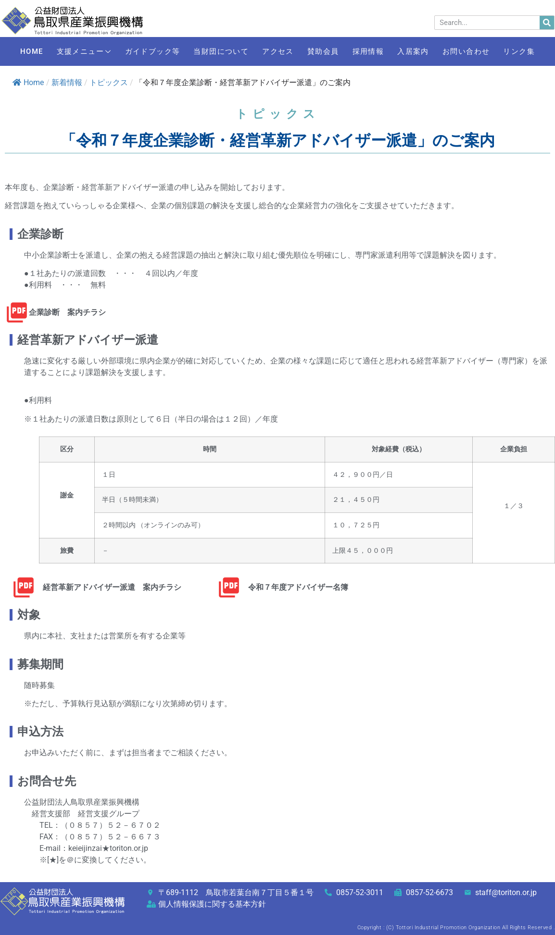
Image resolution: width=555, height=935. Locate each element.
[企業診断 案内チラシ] (17, 312)
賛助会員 (350, 44)
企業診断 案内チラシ (67, 312)
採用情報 (400, 44)
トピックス (108, 82)
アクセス (300, 44)
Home (28, 82)
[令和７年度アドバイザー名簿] (229, 587)
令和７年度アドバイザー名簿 (298, 587)
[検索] (547, 22)
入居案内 (450, 44)
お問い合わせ (507, 44)
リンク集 (277, 58)
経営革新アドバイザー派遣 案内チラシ (112, 587)
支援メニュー (94, 45)
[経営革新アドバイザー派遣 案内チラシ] (24, 587)
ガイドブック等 (166, 44)
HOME (36, 44)
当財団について (239, 44)
